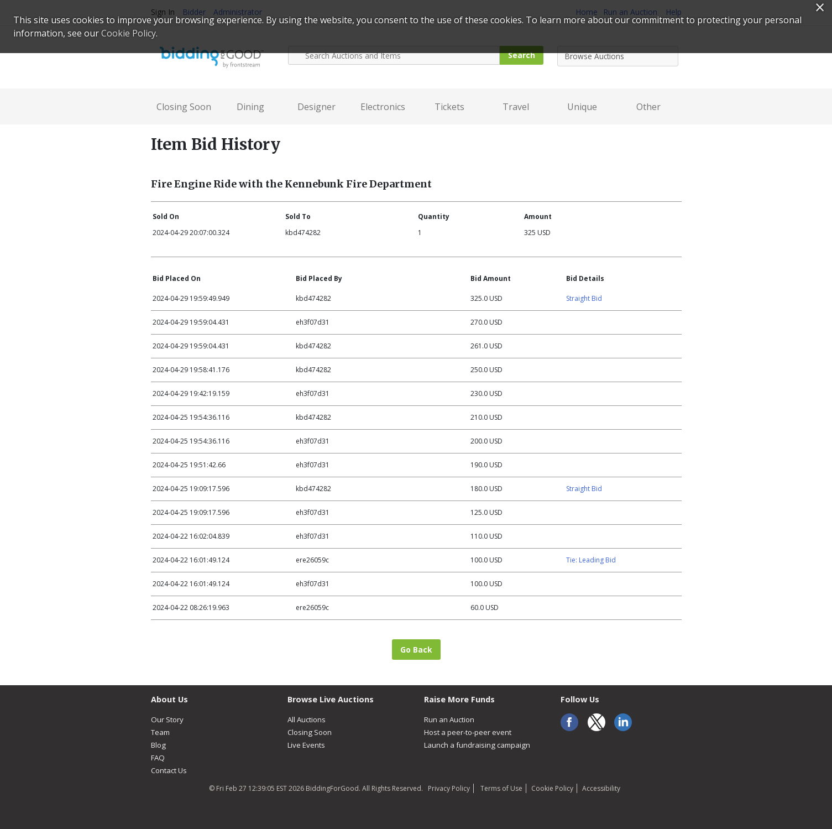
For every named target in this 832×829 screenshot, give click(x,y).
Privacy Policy (449, 788)
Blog (158, 745)
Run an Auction (449, 719)
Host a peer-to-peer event (467, 732)
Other (648, 107)
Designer (316, 107)
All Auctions (306, 719)
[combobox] (617, 56)
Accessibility (601, 788)
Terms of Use (500, 788)
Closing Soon (183, 107)
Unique (582, 107)
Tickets (449, 107)
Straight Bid (584, 298)
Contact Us (169, 770)
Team (160, 732)
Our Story (167, 719)
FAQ (158, 758)
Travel (516, 107)
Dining (250, 107)
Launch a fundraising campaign (477, 745)
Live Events (306, 745)
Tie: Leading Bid (591, 560)
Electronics (382, 107)
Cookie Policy (552, 788)
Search (521, 55)
